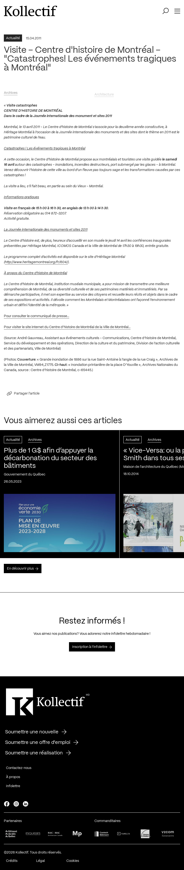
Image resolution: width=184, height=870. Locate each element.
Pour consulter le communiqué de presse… (36, 318)
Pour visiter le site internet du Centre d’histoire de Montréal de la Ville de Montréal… (67, 329)
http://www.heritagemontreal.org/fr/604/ (36, 264)
